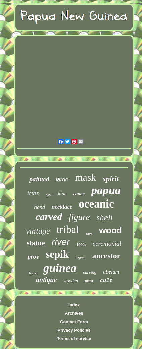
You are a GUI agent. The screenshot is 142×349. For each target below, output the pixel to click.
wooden (70, 280)
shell (105, 217)
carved (49, 216)
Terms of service (74, 338)
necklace (62, 206)
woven (80, 257)
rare (89, 234)
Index (74, 304)
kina (62, 193)
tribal (68, 229)
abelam (111, 272)
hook (33, 273)
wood (110, 230)
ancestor (106, 256)
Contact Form (74, 321)
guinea (59, 268)
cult (106, 281)
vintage (38, 231)
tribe (33, 193)
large (62, 179)
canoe (79, 193)
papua (106, 190)
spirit (110, 178)
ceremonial (107, 243)
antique (46, 279)
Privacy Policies (73, 330)
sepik (57, 254)
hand (39, 207)
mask (85, 177)
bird (48, 195)
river (61, 242)
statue (36, 243)
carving (89, 272)
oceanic (96, 204)
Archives (74, 313)
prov (33, 256)
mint (89, 280)
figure (79, 217)
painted (39, 179)
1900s (81, 244)
